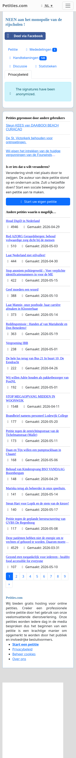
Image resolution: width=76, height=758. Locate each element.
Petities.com (15, 5)
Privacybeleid (18, 74)
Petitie (13, 49)
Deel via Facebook (24, 36)
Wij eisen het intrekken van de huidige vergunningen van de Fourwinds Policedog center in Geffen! (33, 154)
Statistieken (45, 66)
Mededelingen (41, 49)
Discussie (17, 66)
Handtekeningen (27, 57)
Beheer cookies (24, 654)
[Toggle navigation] (68, 6)
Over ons (19, 659)
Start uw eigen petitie (38, 201)
